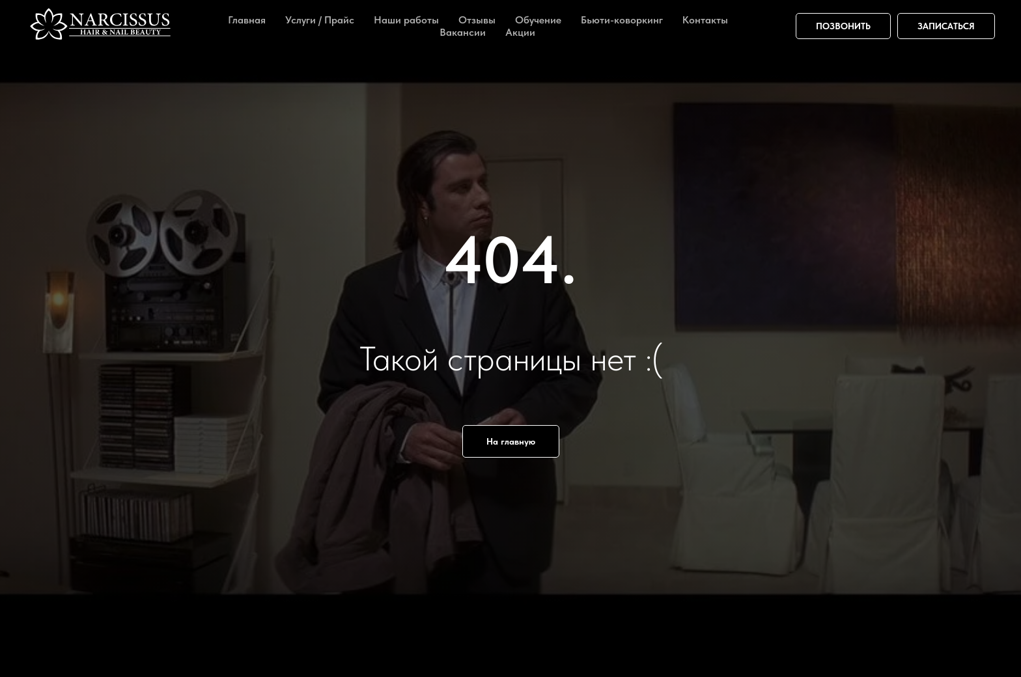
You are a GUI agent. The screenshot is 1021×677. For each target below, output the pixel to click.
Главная (247, 20)
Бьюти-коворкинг (622, 20)
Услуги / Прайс (319, 20)
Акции (520, 32)
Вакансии (463, 32)
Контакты (705, 20)
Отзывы (477, 20)
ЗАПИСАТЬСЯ (946, 26)
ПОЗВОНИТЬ (843, 26)
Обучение (538, 20)
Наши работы (406, 20)
